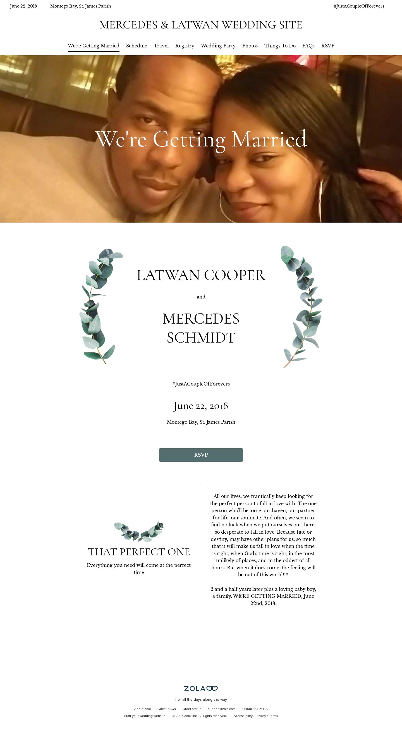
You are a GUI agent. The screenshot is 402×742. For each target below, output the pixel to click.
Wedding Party (218, 46)
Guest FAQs (166, 709)
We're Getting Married (93, 46)
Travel (161, 46)
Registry (184, 46)
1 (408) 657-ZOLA (255, 709)
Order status (192, 709)
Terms (273, 716)
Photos (250, 46)
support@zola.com (222, 709)
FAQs (308, 46)
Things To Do (280, 46)
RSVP (327, 46)
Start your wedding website (145, 716)
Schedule (136, 46)
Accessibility (243, 716)
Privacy (260, 716)
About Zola (142, 709)
